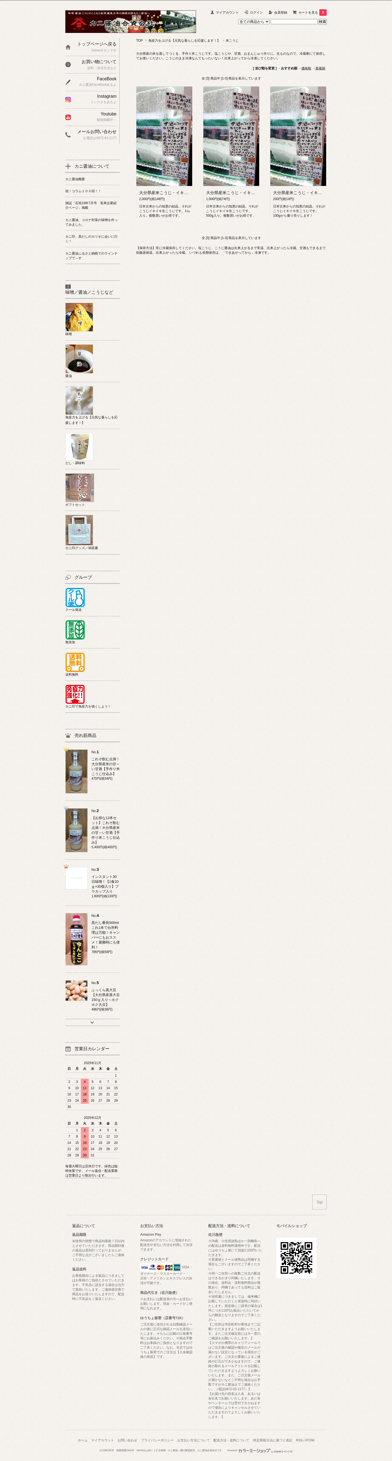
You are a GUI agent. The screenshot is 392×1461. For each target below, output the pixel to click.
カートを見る (312, 12)
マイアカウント (227, 12)
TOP (139, 40)
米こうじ (232, 40)
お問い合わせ (127, 1440)
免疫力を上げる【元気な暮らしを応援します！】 (184, 40)
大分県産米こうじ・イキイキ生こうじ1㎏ (177, 192)
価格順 (306, 68)
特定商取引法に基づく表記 (272, 1440)
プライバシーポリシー (157, 1440)
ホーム (83, 1440)
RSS (299, 1440)
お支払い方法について (193, 1440)
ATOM (309, 1440)
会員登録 (280, 12)
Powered (260, 1450)
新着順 (320, 68)
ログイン (256, 12)
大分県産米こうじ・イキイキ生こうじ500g (245, 192)
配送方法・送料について (231, 1440)
